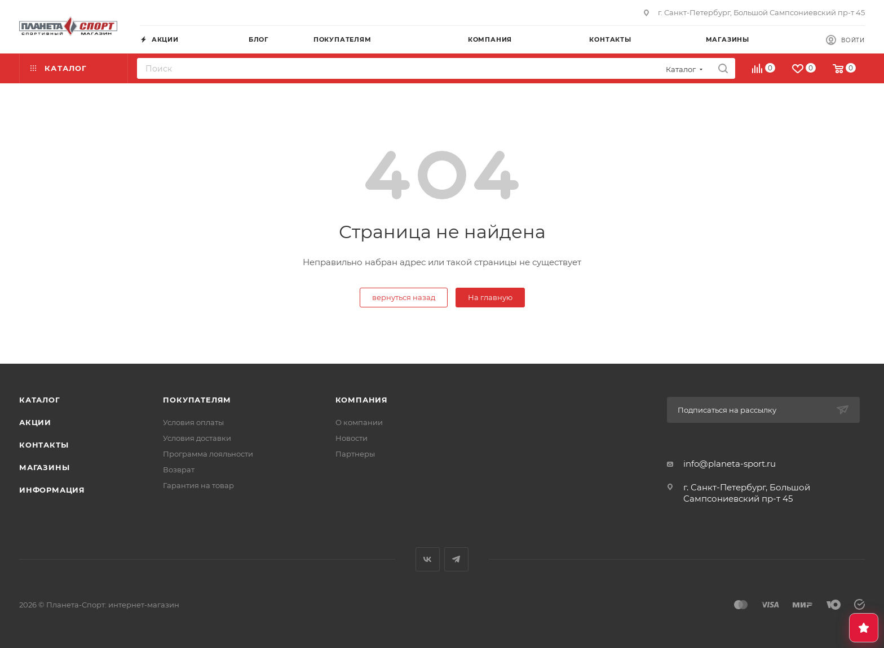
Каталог (39, 399)
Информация (52, 489)
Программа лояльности (208, 453)
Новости (351, 438)
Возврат (179, 469)
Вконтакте (428, 559)
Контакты (43, 444)
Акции (35, 422)
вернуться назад (403, 297)
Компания (361, 399)
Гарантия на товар (198, 485)
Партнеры (355, 453)
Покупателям (197, 399)
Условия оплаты (193, 422)
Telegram (456, 559)
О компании (359, 422)
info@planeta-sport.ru (729, 463)
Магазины (44, 467)
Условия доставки (197, 438)
